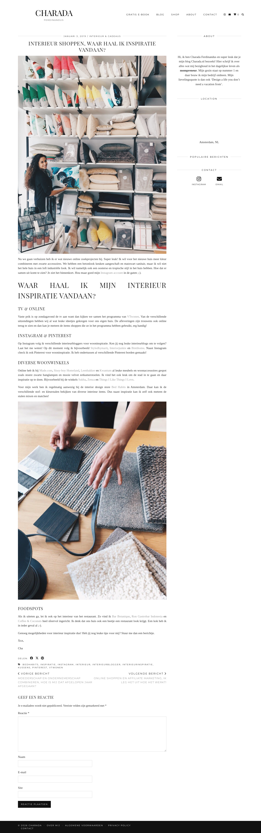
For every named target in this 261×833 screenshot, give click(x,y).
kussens (24, 667)
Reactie (23, 713)
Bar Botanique (121, 616)
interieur (83, 664)
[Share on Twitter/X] (37, 658)
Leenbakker (88, 370)
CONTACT (210, 14)
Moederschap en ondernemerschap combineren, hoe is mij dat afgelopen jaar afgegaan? (55, 680)
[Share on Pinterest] (42, 658)
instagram (66, 664)
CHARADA (54, 12)
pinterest (39, 667)
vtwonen (56, 667)
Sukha (82, 379)
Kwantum (106, 370)
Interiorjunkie (118, 348)
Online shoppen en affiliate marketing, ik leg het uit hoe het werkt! (129, 678)
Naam (21, 757)
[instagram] (199, 181)
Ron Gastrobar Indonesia (147, 616)
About (191, 14)
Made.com (45, 370)
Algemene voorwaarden (84, 825)
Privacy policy (119, 825)
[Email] (230, 14)
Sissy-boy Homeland (66, 370)
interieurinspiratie (137, 664)
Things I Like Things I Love (116, 379)
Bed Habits (119, 387)
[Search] (243, 14)
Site (20, 787)
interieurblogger (106, 664)
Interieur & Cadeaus (105, 36)
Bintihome (138, 348)
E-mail (22, 772)
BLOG (160, 14)
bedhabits (31, 664)
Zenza (91, 379)
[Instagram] (225, 14)
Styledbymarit (99, 348)
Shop (175, 14)
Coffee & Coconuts (30, 621)
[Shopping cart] (236, 14)
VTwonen (133, 316)
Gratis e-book (137, 14)
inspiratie (48, 664)
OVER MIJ (53, 825)
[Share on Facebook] (31, 658)
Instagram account (112, 272)
